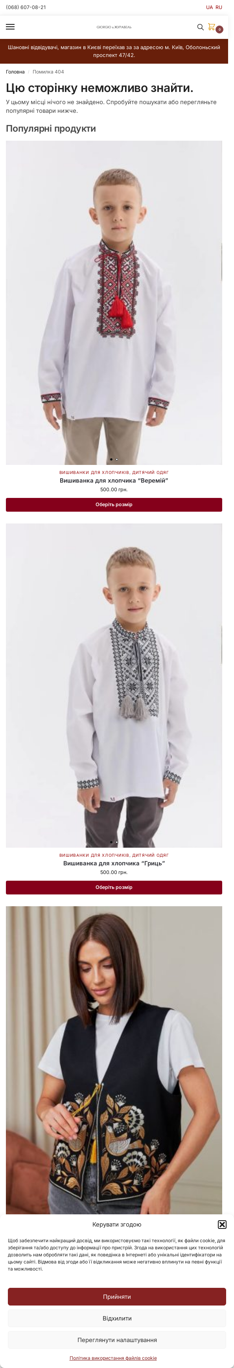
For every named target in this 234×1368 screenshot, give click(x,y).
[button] (222, 1224)
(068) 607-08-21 (26, 7)
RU (219, 7)
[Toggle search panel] (201, 27)
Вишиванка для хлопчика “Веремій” (114, 480)
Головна (15, 72)
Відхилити (117, 1318)
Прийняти (117, 1296)
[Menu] (17, 27)
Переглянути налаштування (117, 1340)
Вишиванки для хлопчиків (94, 472)
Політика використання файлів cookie (113, 1358)
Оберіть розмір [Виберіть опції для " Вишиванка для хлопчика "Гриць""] (114, 887)
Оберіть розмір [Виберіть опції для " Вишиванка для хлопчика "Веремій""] (114, 504)
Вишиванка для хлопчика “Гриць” (114, 863)
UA (209, 7)
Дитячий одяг (150, 472)
